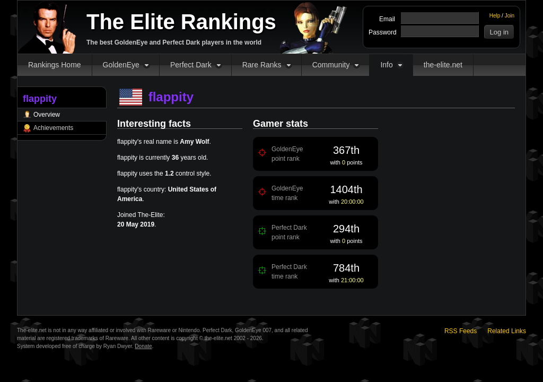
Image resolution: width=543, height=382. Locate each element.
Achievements (53, 128)
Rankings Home (54, 64)
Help (495, 16)
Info (386, 64)
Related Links (506, 331)
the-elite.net (443, 64)
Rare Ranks (262, 64)
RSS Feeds (460, 331)
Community (331, 64)
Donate (143, 346)
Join (509, 16)
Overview (46, 114)
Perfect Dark (191, 64)
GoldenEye (121, 64)
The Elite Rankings (181, 21)
